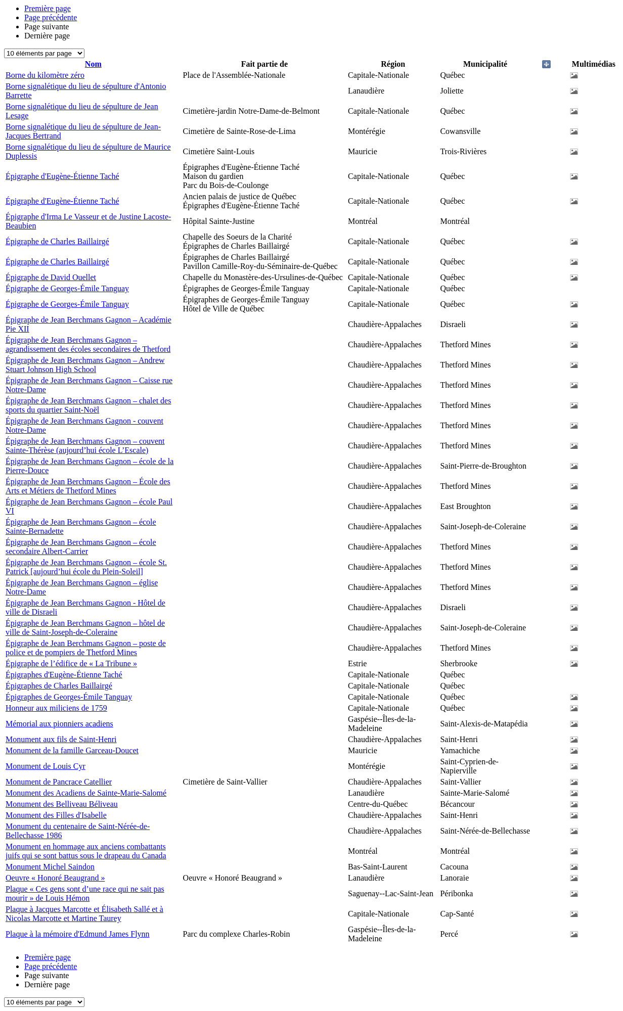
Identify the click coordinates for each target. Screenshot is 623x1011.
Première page (47, 8)
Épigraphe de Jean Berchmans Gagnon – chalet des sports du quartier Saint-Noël (88, 405)
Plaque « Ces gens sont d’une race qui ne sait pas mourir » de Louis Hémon (85, 893)
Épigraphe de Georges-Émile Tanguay (67, 288)
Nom (93, 64)
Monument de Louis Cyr (45, 766)
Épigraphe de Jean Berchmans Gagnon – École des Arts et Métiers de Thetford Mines (88, 486)
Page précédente (50, 17)
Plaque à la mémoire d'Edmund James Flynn (78, 934)
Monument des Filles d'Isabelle (56, 815)
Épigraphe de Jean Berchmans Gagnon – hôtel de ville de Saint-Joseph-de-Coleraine (85, 627)
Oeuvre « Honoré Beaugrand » (55, 878)
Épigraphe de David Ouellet (51, 277)
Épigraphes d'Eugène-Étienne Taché (64, 674)
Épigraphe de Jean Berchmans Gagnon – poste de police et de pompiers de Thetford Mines (86, 648)
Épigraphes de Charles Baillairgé (59, 685)
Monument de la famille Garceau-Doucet (72, 750)
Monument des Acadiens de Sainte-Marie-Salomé (86, 793)
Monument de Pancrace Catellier (59, 781)
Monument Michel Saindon (50, 866)
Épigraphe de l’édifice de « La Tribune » (71, 663)
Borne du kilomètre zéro (45, 75)
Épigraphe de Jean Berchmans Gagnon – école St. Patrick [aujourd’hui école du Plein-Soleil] (86, 567)
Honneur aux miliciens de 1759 (56, 708)
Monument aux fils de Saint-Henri (61, 739)
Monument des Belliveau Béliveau (62, 804)
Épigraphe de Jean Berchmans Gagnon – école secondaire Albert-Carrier (81, 547)
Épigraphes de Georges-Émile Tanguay (69, 697)
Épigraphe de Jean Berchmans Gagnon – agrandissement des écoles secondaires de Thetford (88, 344)
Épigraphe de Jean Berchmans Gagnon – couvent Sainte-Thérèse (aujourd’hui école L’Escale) (85, 445)
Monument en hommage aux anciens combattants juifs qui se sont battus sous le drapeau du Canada (86, 851)
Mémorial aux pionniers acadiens (59, 723)
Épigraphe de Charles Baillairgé (57, 241)
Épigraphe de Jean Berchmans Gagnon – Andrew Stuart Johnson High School (85, 365)
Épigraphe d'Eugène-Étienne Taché (62, 176)
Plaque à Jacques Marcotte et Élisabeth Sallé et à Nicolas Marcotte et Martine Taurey (84, 914)
